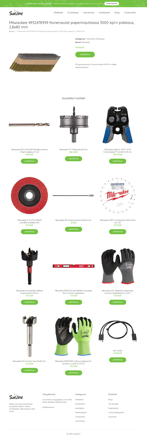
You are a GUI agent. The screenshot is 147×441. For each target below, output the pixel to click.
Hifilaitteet (58, 14)
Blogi (117, 14)
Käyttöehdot (113, 411)
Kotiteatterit (104, 14)
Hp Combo (117, 354)
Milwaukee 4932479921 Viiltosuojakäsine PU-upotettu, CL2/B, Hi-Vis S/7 (73, 365)
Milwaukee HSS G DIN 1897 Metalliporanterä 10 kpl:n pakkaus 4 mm (29, 153)
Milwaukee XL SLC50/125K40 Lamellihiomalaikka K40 (29, 224)
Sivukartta (112, 420)
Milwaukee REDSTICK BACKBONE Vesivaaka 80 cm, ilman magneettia (73, 295)
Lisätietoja (85, 57)
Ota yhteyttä (113, 407)
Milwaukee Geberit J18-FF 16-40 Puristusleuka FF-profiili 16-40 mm (117, 153)
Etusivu (12, 34)
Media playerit (81, 416)
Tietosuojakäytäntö (116, 416)
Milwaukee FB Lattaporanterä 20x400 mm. (73, 223)
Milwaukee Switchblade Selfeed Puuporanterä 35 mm (29, 295)
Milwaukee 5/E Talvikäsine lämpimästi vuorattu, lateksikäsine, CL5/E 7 (117, 295)
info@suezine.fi (48, 410)
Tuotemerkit (130, 14)
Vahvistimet (88, 14)
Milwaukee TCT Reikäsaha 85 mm (73, 152)
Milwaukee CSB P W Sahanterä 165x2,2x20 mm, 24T (117, 224)
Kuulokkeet (73, 14)
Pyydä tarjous (111, 3)
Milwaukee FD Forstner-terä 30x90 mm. (29, 364)
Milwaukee (100, 42)
